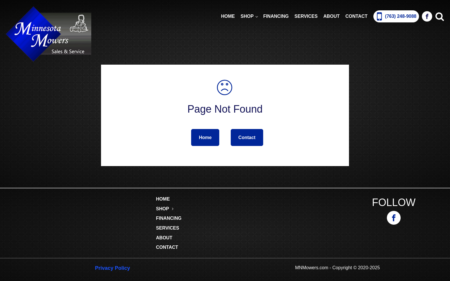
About (331, 16)
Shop (246, 16)
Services (306, 16)
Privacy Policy (112, 268)
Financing (276, 16)
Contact (357, 16)
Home (228, 16)
